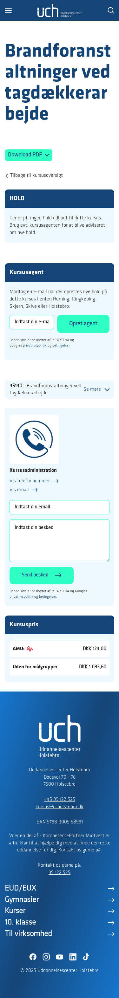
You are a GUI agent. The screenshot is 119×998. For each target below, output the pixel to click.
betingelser (60, 346)
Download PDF (25, 155)
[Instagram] (46, 957)
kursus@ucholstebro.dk (59, 806)
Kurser (15, 911)
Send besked (35, 575)
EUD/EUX (20, 888)
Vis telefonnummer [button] (30, 481)
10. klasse (20, 922)
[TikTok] (86, 957)
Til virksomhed (28, 934)
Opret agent (83, 324)
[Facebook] (33, 957)
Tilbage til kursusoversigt (36, 175)
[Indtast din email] (59, 507)
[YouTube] (59, 957)
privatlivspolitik (35, 346)
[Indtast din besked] (59, 540)
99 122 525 (59, 872)
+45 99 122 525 (59, 799)
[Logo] (59, 10)
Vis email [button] (19, 489)
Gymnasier (22, 900)
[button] (21, 10)
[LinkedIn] (73, 957)
